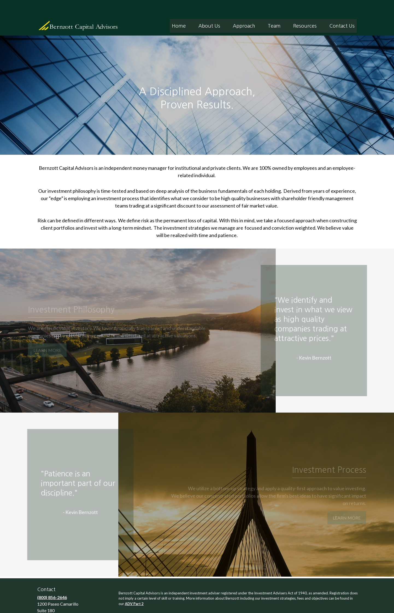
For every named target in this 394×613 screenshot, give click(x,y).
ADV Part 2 (134, 587)
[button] (179, 9)
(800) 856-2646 (52, 580)
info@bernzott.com (57, 606)
